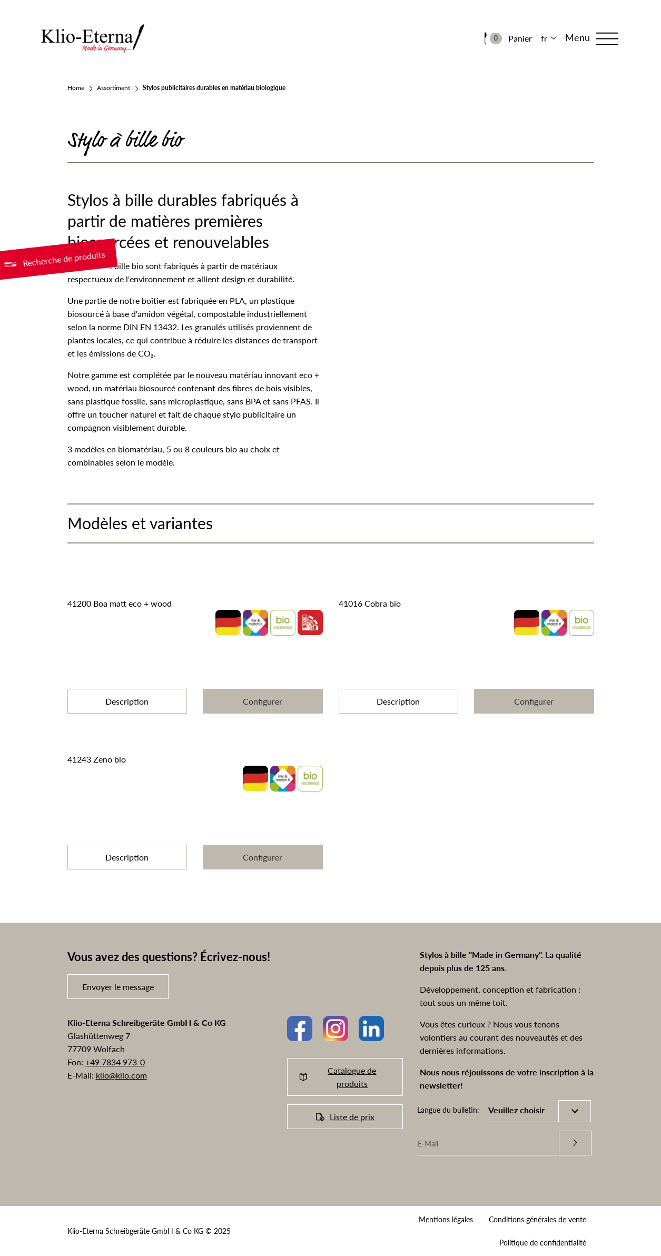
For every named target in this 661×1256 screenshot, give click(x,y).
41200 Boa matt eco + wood (119, 603)
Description (127, 701)
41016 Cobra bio (370, 603)
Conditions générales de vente (537, 1219)
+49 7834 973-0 (115, 1062)
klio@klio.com (121, 1075)
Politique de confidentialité (542, 1242)
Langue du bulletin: (448, 1109)
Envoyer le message (118, 987)
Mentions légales (446, 1219)
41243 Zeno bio (96, 759)
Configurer (262, 701)
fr (544, 38)
